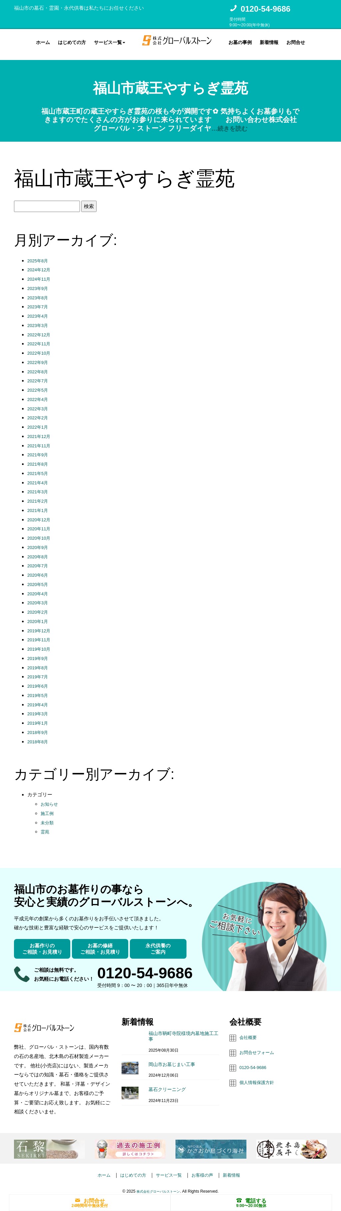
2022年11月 (40, 338)
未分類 (48, 816)
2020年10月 (40, 532)
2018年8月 (39, 735)
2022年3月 (39, 402)
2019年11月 (40, 634)
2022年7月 (39, 375)
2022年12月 (40, 328)
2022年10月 (40, 347)
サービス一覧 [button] (109, 41)
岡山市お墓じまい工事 (172, 1058)
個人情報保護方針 (259, 1075)
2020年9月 (39, 541)
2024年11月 (40, 273)
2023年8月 (39, 291)
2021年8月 (39, 458)
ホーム (43, 41)
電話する (251, 1200)
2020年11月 (40, 523)
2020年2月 (39, 606)
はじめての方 (72, 41)
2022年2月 (39, 412)
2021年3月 (39, 486)
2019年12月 (40, 624)
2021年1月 (39, 504)
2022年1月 (39, 421)
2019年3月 (39, 708)
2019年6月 (39, 680)
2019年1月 (39, 717)
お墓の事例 (240, 41)
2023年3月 (39, 319)
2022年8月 (39, 365)
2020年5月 (39, 578)
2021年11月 (40, 439)
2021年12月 (40, 430)
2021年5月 (39, 467)
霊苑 (46, 826)
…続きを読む (229, 122)
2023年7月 (39, 301)
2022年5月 (39, 384)
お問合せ (295, 41)
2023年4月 (39, 310)
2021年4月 (39, 476)
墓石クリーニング (167, 1083)
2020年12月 (40, 513)
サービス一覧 (169, 1169)
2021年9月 (39, 449)
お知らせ (51, 798)
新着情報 (269, 41)
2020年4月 (39, 587)
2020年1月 (39, 615)
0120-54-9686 (265, 8)
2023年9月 (39, 282)
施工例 (48, 807)
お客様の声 (205, 1169)
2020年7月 (39, 560)
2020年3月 (39, 597)
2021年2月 (39, 495)
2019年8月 (39, 661)
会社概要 (249, 1031)
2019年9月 (39, 652)
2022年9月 (39, 356)
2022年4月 (39, 393)
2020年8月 (39, 550)
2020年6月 (39, 569)
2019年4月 (39, 698)
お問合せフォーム (259, 1046)
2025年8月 (39, 254)
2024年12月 (40, 264)
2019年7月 (39, 671)
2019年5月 (39, 689)
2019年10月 (40, 643)
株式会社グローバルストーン (158, 1185)
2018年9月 (39, 726)
